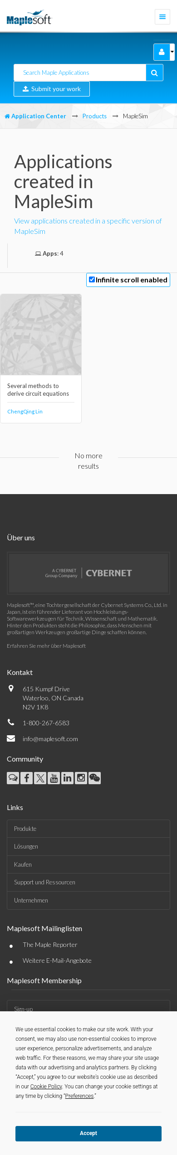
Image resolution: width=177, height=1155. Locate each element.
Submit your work (52, 88)
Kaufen (23, 864)
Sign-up (23, 1009)
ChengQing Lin (25, 411)
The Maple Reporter (50, 944)
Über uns (21, 537)
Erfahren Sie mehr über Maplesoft (46, 645)
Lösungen (26, 846)
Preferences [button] (79, 1096)
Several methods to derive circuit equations (38, 389)
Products (95, 116)
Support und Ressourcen (44, 882)
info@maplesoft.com (50, 738)
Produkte (25, 828)
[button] (161, 52)
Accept (88, 1133)
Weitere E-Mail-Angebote (57, 960)
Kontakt (20, 672)
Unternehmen (31, 900)
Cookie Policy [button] (46, 1086)
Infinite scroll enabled (131, 279)
